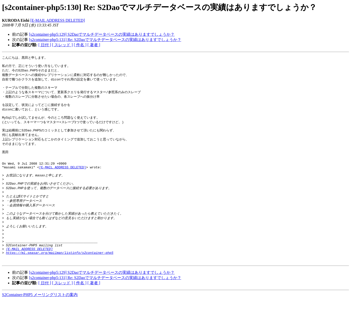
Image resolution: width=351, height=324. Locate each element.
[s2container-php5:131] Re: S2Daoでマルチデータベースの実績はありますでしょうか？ (105, 39)
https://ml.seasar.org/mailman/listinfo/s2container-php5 (59, 275)
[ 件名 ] (80, 45)
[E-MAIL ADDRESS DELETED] (57, 20)
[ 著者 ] (93, 45)
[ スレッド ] (62, 45)
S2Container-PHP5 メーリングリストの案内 (40, 319)
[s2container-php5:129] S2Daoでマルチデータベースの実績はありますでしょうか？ (101, 34)
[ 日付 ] (44, 45)
